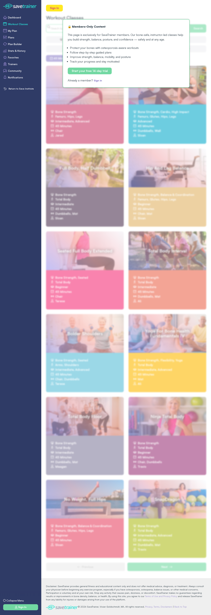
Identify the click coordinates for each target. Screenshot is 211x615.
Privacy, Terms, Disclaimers (160, 606)
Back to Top (182, 606)
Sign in (98, 81)
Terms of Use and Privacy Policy (161, 596)
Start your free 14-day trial (90, 71)
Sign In (54, 8)
